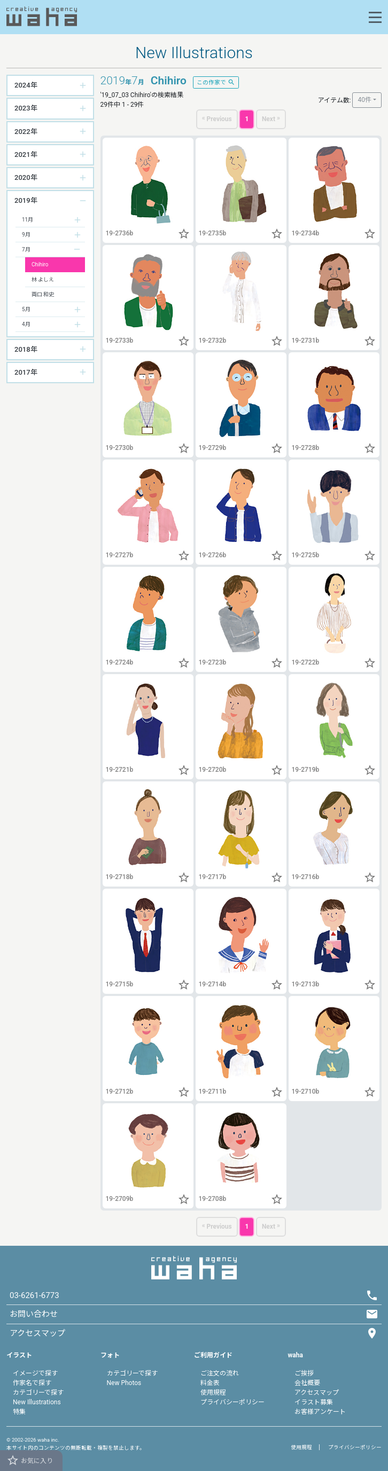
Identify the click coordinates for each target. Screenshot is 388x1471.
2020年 (25, 177)
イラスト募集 (313, 1402)
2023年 (25, 108)
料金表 (210, 1383)
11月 (27, 220)
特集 (19, 1411)
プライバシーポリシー (232, 1402)
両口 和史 (43, 294)
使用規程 (213, 1392)
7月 (26, 249)
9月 (26, 235)
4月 (26, 324)
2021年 (25, 155)
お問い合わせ (34, 1314)
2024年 (25, 85)
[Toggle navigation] (375, 17)
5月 (26, 309)
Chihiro (40, 264)
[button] (183, 235)
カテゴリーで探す (38, 1392)
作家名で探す (32, 1383)
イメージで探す (35, 1373)
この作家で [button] (216, 81)
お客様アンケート (320, 1411)
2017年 (25, 372)
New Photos (124, 1383)
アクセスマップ (316, 1392)
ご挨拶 (304, 1373)
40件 (364, 100)
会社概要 (307, 1383)
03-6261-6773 (34, 1295)
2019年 (25, 200)
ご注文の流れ (219, 1373)
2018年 (25, 349)
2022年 (25, 132)
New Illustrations (37, 1402)
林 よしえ (43, 279)
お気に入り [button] (29, 1460)
